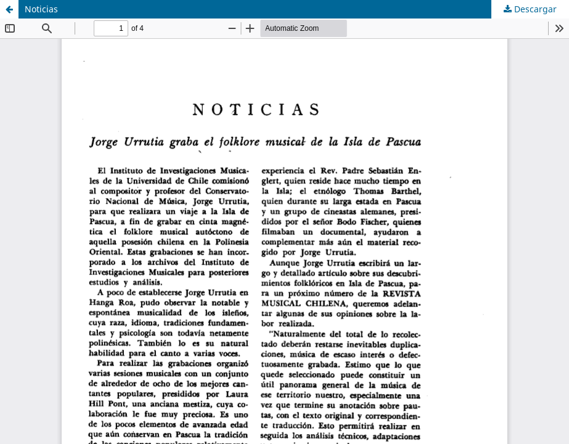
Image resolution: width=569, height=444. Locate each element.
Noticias (41, 9)
